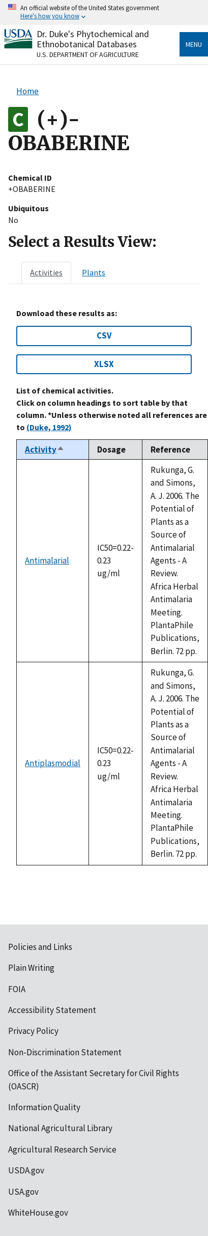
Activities (46, 272)
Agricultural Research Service (62, 1149)
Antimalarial (47, 560)
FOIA (16, 989)
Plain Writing (31, 967)
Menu (194, 44)
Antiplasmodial (52, 763)
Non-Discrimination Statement (65, 1052)
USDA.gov (26, 1170)
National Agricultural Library (60, 1128)
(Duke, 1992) (49, 427)
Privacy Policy (33, 1030)
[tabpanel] (104, 586)
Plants (93, 272)
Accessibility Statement (52, 1010)
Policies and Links (40, 946)
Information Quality (44, 1107)
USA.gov (23, 1191)
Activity (45, 449)
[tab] (46, 272)
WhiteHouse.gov (38, 1212)
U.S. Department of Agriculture (88, 54)
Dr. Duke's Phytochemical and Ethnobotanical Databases (93, 39)
